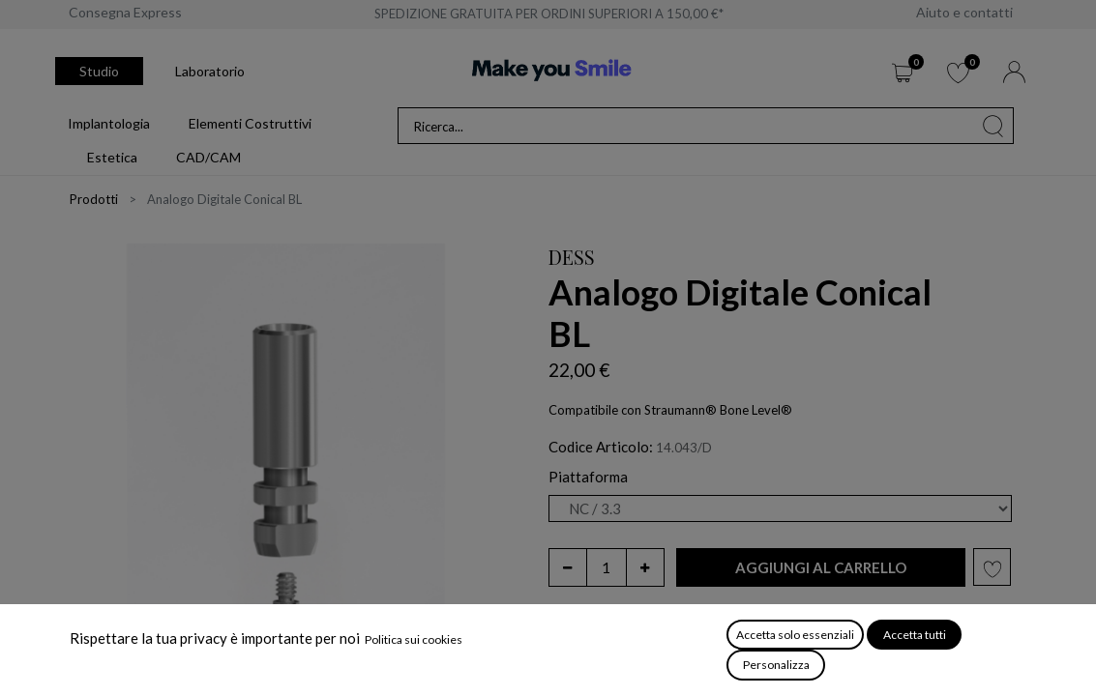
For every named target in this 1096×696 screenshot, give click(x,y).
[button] (821, 568)
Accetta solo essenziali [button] (795, 634)
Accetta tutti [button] (914, 634)
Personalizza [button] (776, 664)
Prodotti (94, 199)
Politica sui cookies (413, 639)
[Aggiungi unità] (645, 567)
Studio (99, 71)
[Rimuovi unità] (567, 567)
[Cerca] (993, 125)
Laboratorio (210, 71)
